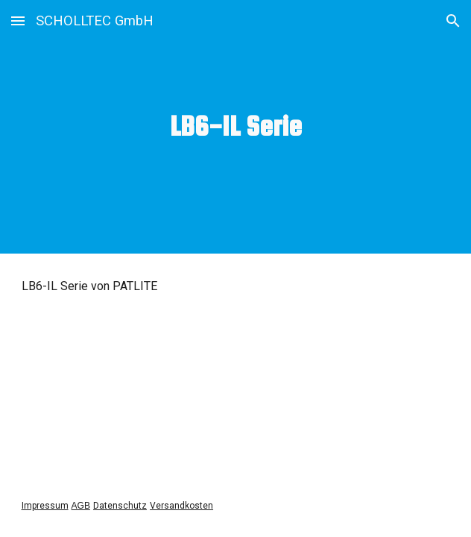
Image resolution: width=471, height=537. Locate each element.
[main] (236, 126)
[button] (18, 20)
